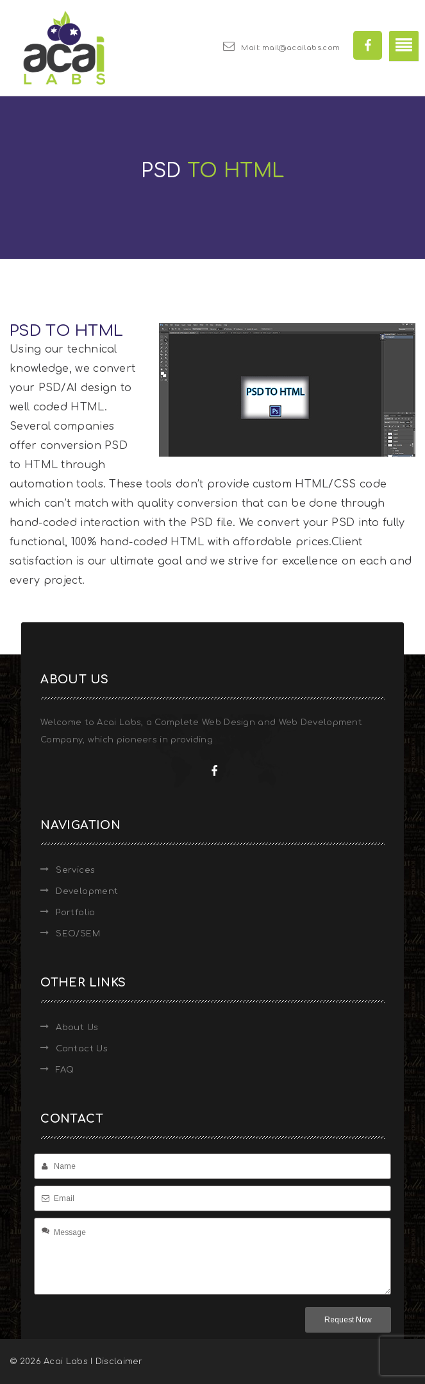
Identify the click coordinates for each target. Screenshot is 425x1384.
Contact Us (82, 1048)
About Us (77, 1027)
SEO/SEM (78, 933)
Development (87, 891)
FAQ (65, 1069)
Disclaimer (119, 1361)
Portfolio (76, 912)
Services (75, 870)
